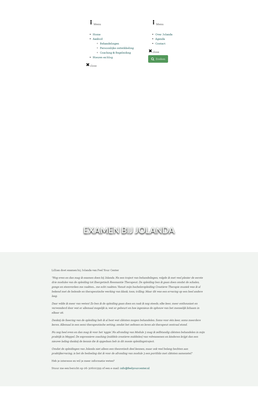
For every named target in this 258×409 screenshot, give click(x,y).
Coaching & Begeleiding (115, 52)
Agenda (160, 38)
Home (97, 34)
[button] (158, 59)
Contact (160, 43)
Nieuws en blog (103, 57)
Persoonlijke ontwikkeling (117, 48)
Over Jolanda (163, 34)
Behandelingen (109, 43)
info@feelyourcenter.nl (135, 368)
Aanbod (97, 38)
